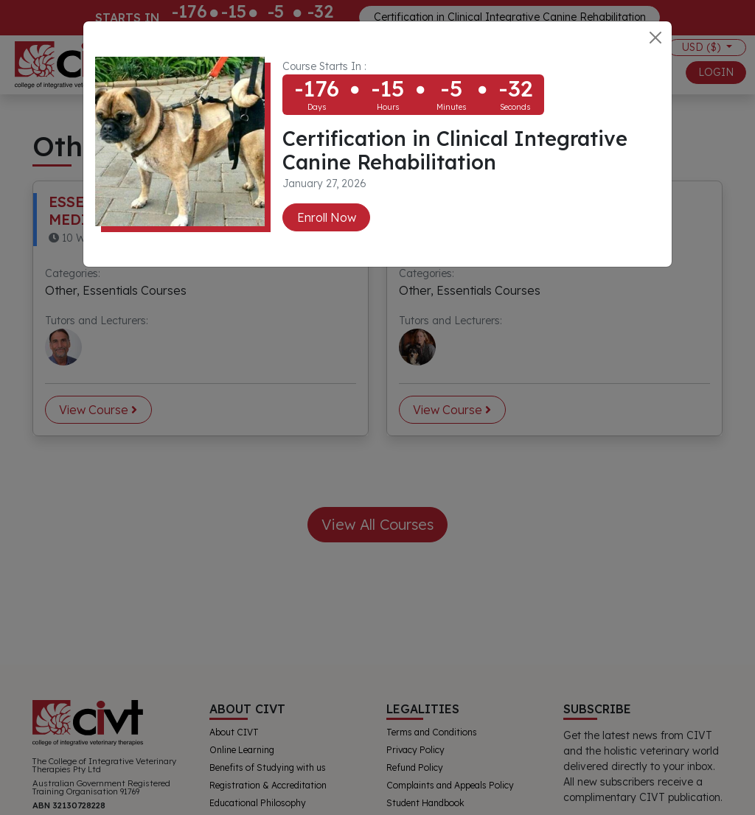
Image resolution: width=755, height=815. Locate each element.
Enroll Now (326, 217)
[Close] (655, 37)
